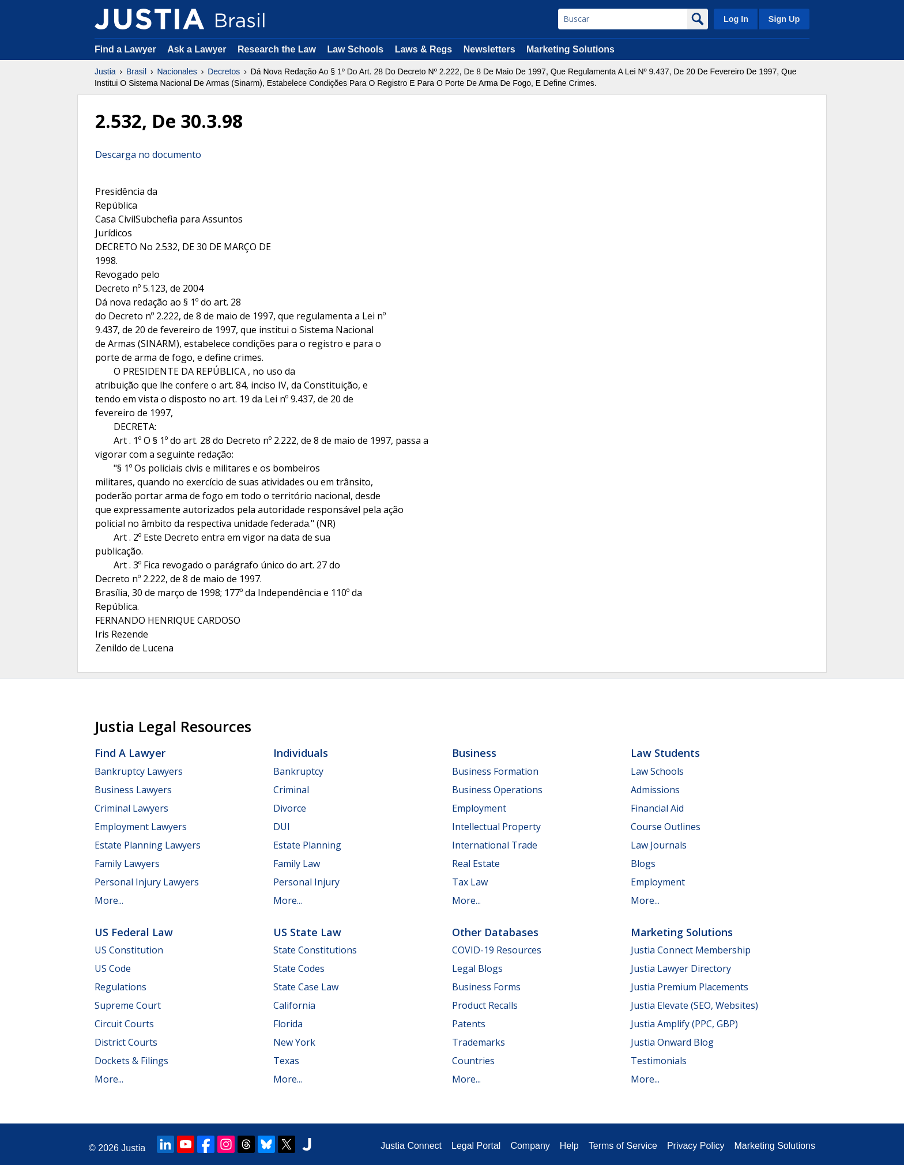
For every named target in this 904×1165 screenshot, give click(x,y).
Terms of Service (623, 1146)
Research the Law (277, 49)
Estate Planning (307, 845)
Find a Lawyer (125, 49)
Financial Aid (657, 808)
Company (529, 1146)
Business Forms (486, 987)
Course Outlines (665, 826)
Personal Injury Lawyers (147, 882)
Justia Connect (411, 1146)
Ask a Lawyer (198, 49)
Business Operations (497, 789)
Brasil (136, 71)
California (294, 1005)
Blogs (643, 863)
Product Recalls (485, 1005)
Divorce (289, 808)
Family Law (296, 863)
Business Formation (495, 771)
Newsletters (489, 49)
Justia (105, 71)
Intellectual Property (496, 826)
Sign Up (784, 19)
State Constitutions (315, 950)
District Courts (126, 1042)
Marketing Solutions (570, 49)
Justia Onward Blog (672, 1042)
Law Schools (355, 49)
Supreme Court (128, 1005)
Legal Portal (475, 1146)
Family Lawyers (127, 863)
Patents (468, 1023)
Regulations (120, 987)
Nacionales (177, 71)
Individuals (300, 753)
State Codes (299, 968)
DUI (281, 826)
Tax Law (470, 882)
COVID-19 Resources (496, 950)
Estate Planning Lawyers (148, 845)
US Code (113, 968)
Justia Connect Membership (691, 950)
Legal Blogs (477, 968)
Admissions (655, 789)
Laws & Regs (424, 49)
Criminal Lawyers (131, 808)
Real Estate (476, 863)
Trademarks (478, 1042)
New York (294, 1042)
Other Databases (495, 932)
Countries (473, 1060)
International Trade (494, 845)
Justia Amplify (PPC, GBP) (684, 1023)
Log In (736, 19)
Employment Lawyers (141, 826)
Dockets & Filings (131, 1060)
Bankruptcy (298, 771)
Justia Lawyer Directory (681, 968)
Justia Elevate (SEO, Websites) (694, 1005)
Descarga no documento (148, 154)
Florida (288, 1023)
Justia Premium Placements (689, 987)
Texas (286, 1060)
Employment (479, 808)
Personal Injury (306, 882)
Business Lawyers (133, 789)
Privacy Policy (696, 1146)
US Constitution (129, 950)
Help (569, 1146)
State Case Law (305, 987)
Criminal (291, 789)
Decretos (224, 71)
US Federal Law (134, 932)
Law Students (665, 753)
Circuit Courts (124, 1023)
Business (474, 753)
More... (109, 900)
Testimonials (659, 1060)
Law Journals (659, 845)
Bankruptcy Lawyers (139, 771)
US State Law (307, 932)
